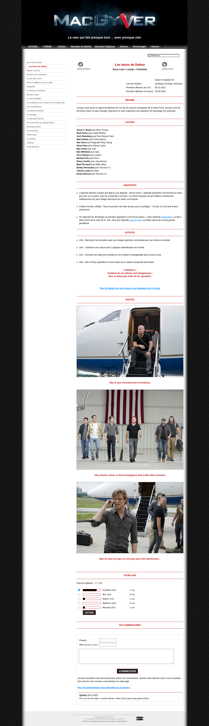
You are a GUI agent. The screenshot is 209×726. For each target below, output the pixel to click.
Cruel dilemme (33, 147)
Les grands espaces (35, 111)
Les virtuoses (32, 131)
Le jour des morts (34, 78)
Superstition (166, 217)
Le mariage (31, 115)
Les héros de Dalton (37, 66)
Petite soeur (32, 135)
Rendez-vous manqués (36, 74)
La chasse (31, 139)
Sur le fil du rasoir (34, 62)
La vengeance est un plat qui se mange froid (45, 103)
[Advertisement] (49, 206)
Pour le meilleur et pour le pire (39, 82)
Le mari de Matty (34, 99)
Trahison (30, 143)
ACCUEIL (33, 46)
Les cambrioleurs (34, 107)
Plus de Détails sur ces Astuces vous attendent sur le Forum (130, 288)
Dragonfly (31, 86)
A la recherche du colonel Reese (40, 123)
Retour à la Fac (33, 70)
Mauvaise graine (34, 127)
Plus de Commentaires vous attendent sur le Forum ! (104, 687)
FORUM (47, 46)
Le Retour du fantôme (36, 90)
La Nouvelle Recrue (35, 119)
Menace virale (33, 94)
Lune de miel (135, 220)
